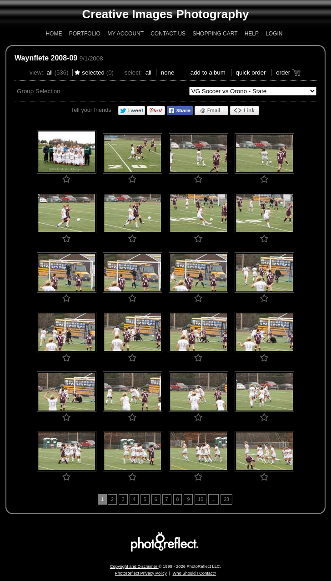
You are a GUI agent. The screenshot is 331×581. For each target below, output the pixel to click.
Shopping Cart (214, 33)
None (168, 72)
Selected (93, 72)
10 (200, 499)
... (213, 499)
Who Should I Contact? (194, 573)
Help (252, 33)
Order (283, 72)
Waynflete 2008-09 (46, 58)
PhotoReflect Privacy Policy (141, 573)
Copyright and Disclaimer (134, 566)
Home (53, 33)
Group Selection (38, 91)
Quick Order (251, 72)
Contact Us (168, 33)
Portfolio (84, 33)
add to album (208, 72)
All (49, 72)
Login (274, 33)
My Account (125, 33)
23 (226, 499)
